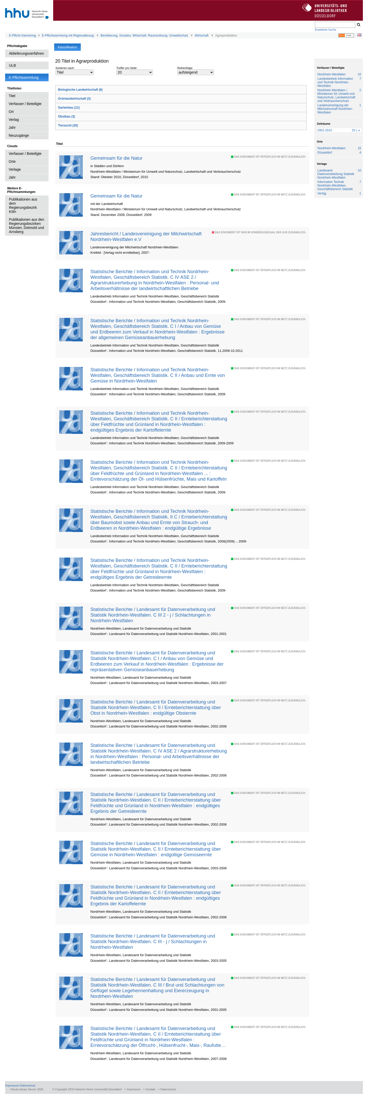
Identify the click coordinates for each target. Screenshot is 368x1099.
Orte (12, 161)
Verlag (14, 120)
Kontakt (150, 1089)
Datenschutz (27, 1085)
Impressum (12, 1085)
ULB (12, 65)
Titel (12, 96)
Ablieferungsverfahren (26, 53)
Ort (11, 112)
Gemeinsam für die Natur (116, 158)
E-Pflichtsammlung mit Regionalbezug (68, 35)
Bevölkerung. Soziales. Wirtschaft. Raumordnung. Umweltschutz (144, 35)
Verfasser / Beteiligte (25, 104)
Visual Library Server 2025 (26, 1089)
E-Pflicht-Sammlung (22, 35)
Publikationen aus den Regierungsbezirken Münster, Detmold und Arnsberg (26, 225)
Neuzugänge (19, 135)
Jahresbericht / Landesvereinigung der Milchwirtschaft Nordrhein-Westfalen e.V (146, 236)
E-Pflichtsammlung (24, 77)
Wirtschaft (201, 35)
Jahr (12, 127)
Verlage (15, 169)
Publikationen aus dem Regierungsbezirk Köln (23, 205)
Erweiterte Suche (325, 29)
